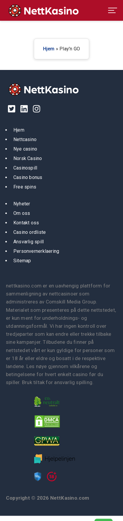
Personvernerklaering (36, 251)
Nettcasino (25, 139)
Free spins (24, 187)
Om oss (21, 213)
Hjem (49, 49)
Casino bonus (27, 177)
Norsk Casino (27, 158)
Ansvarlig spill (28, 241)
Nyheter (21, 204)
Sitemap (22, 260)
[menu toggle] (112, 10)
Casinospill (25, 168)
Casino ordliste (29, 232)
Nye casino (25, 149)
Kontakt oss (26, 223)
